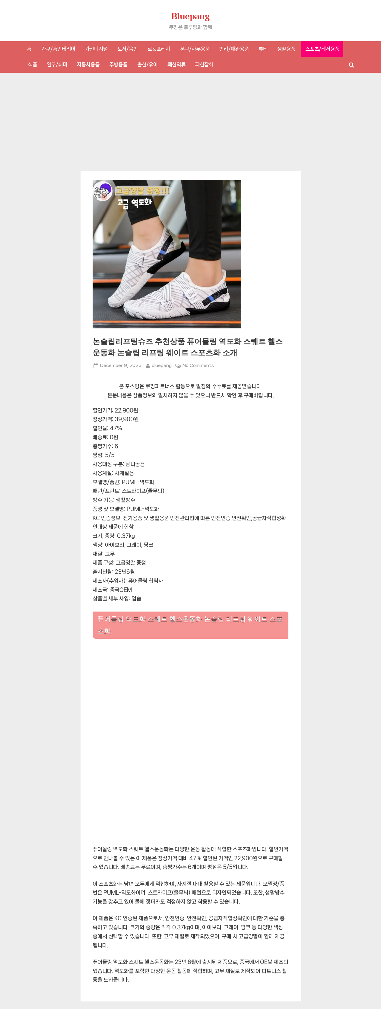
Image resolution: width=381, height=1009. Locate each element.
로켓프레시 (159, 49)
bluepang (162, 365)
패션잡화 (204, 64)
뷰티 (263, 49)
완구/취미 (57, 64)
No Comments (198, 365)
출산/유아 (147, 64)
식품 (32, 64)
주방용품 (118, 64)
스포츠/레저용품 (322, 49)
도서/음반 (127, 49)
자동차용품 (88, 64)
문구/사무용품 (195, 49)
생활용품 (286, 49)
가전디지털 (96, 49)
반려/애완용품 (234, 49)
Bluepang (190, 16)
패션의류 (176, 64)
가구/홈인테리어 (58, 49)
